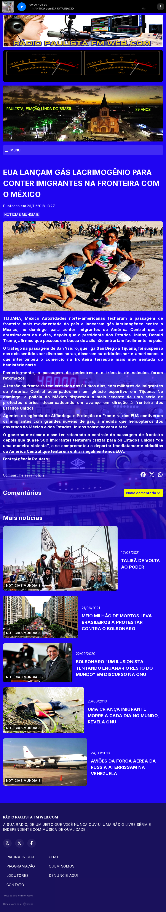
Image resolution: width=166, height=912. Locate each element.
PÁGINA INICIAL (20, 857)
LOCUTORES (17, 875)
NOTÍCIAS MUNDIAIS (21, 215)
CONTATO (15, 885)
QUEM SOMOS (61, 866)
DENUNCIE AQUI (63, 875)
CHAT (54, 857)
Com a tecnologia (18, 904)
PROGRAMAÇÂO (20, 866)
